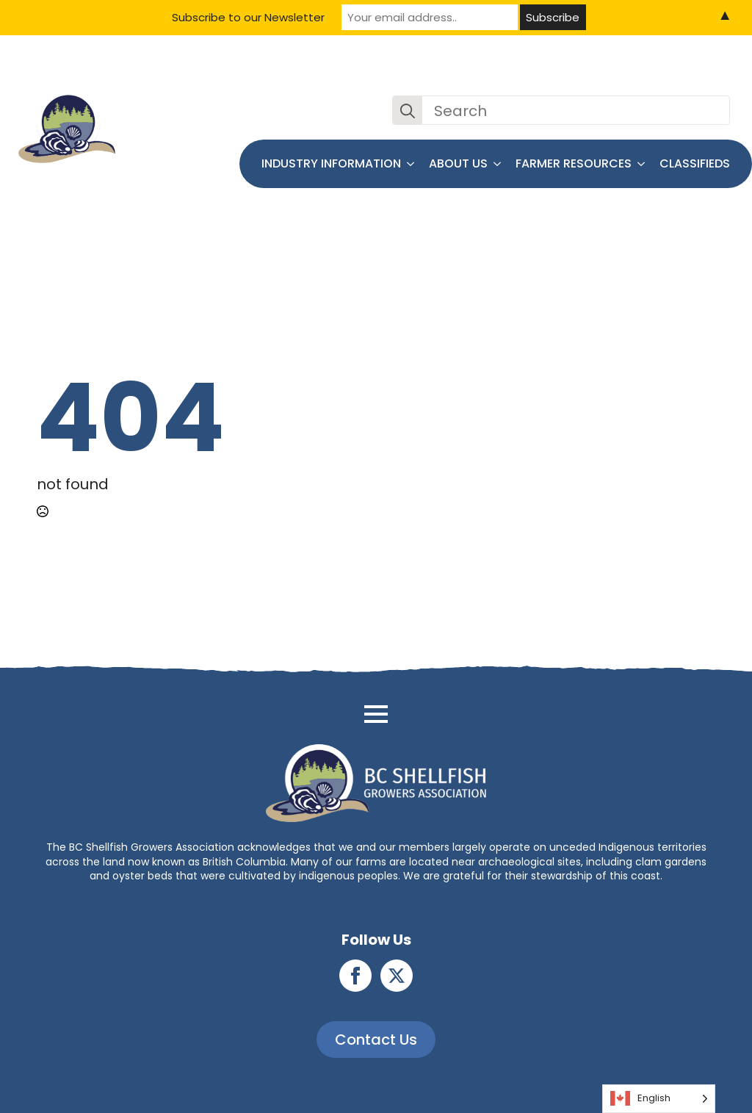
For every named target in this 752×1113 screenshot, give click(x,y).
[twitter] (396, 975)
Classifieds (694, 163)
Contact (601, 73)
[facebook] (355, 975)
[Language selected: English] (658, 1098)
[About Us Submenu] (498, 163)
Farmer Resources (574, 163)
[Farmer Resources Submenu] (642, 163)
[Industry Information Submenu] (411, 163)
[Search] (407, 111)
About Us (458, 163)
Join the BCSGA (685, 73)
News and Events (514, 73)
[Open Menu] (376, 714)
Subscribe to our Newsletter (248, 17)
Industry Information (331, 163)
